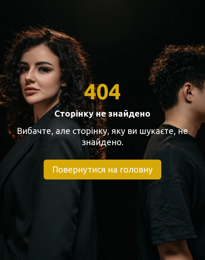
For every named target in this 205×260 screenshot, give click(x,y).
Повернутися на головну (102, 169)
